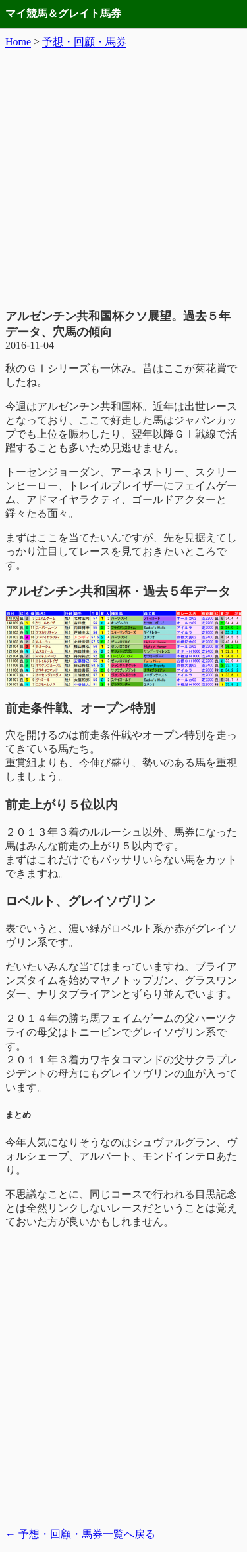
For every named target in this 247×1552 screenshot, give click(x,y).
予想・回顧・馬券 (84, 41)
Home (18, 41)
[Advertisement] (123, 179)
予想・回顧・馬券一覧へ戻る (80, 1534)
